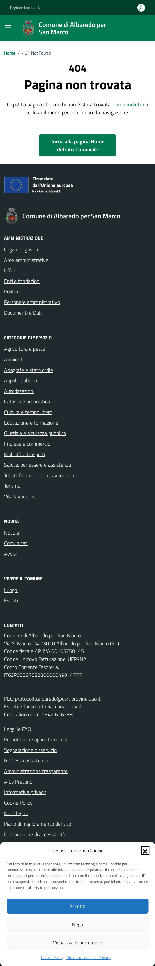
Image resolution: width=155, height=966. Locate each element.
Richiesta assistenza (26, 760)
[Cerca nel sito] (137, 28)
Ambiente (14, 359)
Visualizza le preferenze (77, 942)
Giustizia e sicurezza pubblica (35, 433)
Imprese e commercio (27, 444)
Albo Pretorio (18, 782)
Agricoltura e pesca (24, 349)
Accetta (77, 906)
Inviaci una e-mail (61, 706)
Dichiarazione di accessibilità (34, 834)
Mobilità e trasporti (24, 454)
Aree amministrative (26, 260)
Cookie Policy (52, 958)
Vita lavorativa (20, 496)
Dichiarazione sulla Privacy (88, 958)
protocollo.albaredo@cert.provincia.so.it (58, 699)
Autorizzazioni (19, 391)
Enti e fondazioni (22, 281)
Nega (77, 924)
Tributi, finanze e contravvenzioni (39, 475)
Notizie (11, 533)
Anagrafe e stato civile (28, 370)
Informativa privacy (25, 792)
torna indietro (128, 104)
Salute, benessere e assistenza (37, 465)
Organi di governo (23, 249)
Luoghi (11, 590)
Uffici (9, 270)
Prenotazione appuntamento (35, 739)
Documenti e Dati (23, 313)
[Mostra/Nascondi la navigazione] (8, 28)
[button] (145, 850)
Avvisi (10, 554)
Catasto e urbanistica (27, 401)
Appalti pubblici (20, 380)
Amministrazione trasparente (36, 771)
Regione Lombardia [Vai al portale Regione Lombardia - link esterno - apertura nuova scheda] (25, 8)
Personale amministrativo (32, 302)
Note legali (16, 813)
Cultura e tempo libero (28, 412)
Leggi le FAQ (17, 729)
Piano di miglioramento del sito (37, 824)
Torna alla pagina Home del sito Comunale (77, 145)
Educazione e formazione (31, 423)
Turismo (12, 486)
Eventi (11, 600)
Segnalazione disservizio (30, 750)
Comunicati (16, 543)
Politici (11, 291)
